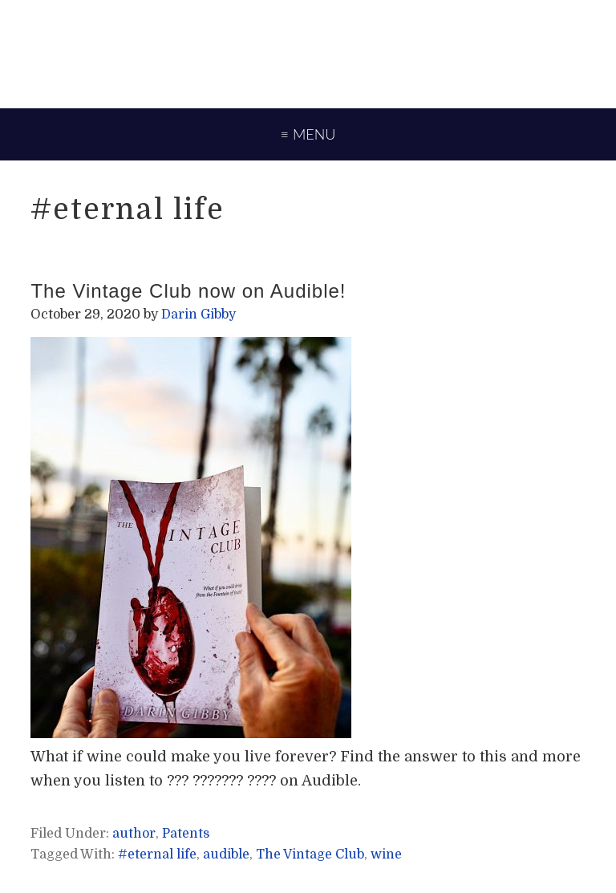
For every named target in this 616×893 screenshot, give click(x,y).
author (134, 833)
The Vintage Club (310, 854)
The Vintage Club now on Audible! (188, 291)
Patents (185, 833)
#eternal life (157, 854)
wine (386, 854)
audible (226, 854)
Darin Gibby (308, 52)
